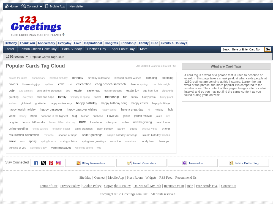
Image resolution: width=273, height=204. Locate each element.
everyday (28, 97)
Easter (9, 49)
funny (135, 96)
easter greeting (113, 90)
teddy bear (147, 141)
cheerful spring (139, 84)
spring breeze (48, 141)
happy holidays (161, 103)
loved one (96, 122)
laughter (13, 122)
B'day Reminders (90, 163)
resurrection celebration (24, 134)
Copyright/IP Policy (117, 186)
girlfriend (26, 103)
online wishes (40, 128)
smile (12, 141)
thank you (164, 141)
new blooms (163, 122)
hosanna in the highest (54, 115)
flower (97, 96)
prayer (166, 128)
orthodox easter (61, 128)
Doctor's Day (96, 49)
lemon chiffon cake (34, 122)
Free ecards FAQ (207, 186)
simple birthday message (122, 134)
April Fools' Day (123, 49)
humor (85, 115)
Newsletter (76, 6)
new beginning (142, 122)
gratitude (40, 103)
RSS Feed (166, 177)
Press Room (135, 177)
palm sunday (105, 128)
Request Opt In (174, 186)
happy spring (109, 109)
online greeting (18, 128)
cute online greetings (49, 90)
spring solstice (68, 141)
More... (145, 49)
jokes (159, 115)
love (82, 122)
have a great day (132, 109)
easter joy (132, 90)
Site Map (85, 177)
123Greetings (15, 56)
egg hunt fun (150, 90)
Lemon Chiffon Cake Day (38, 49)
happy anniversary (61, 103)
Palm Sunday (72, 49)
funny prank (149, 96)
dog (68, 90)
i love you (113, 115)
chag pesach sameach (110, 84)
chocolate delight (161, 84)
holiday (159, 109)
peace (133, 128)
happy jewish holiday (22, 109)
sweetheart (131, 141)
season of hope (68, 134)
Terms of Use (48, 186)
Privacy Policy (70, 186)
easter (78, 90)
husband (98, 115)
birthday (77, 77)
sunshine (115, 141)
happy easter (140, 103)
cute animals (26, 90)
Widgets (151, 177)
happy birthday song (114, 103)
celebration (83, 84)
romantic (49, 135)
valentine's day (38, 147)
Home (14, 6)
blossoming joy (31, 84)
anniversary (38, 78)
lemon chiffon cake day (62, 122)
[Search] (242, 49)
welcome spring (84, 147)
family (62, 96)
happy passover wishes (82, 109)
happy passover (51, 109)
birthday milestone (99, 77)
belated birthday (58, 78)
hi (149, 109)
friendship (112, 96)
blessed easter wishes (127, 77)
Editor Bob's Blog (244, 163)
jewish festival (143, 115)
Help (190, 186)
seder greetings (92, 134)
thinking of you (17, 147)
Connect (32, 6)
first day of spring (80, 97)
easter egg (93, 90)
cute (12, 90)
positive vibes (149, 128)
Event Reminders (141, 163)
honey (23, 116)
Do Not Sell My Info (147, 186)
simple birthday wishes (156, 134)
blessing (151, 77)
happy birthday (86, 103)
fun (125, 96)
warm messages (61, 147)
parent (121, 128)
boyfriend (49, 84)
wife (99, 147)
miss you (111, 122)
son (22, 141)
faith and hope (45, 96)
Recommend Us (185, 177)
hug (74, 115)
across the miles (18, 78)
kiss (168, 116)
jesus (126, 115)
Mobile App (57, 6)
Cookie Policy (92, 186)
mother (125, 122)
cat (70, 84)
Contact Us (228, 186)
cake (61, 84)
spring (32, 141)
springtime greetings (93, 141)
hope (34, 115)
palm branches (84, 128)
